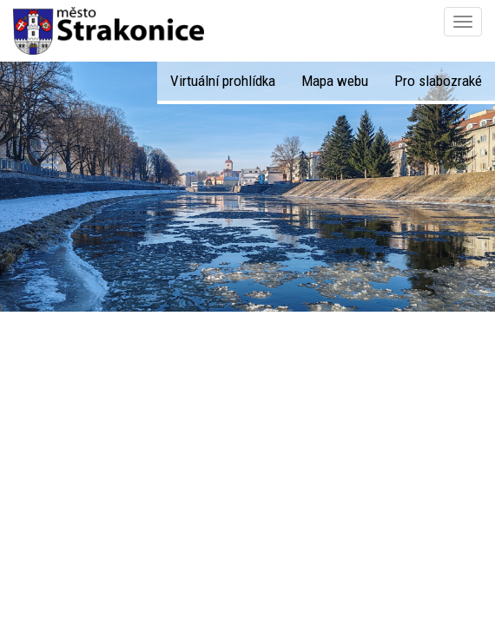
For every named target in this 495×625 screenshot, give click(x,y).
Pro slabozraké (438, 80)
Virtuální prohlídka (222, 80)
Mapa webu (334, 80)
